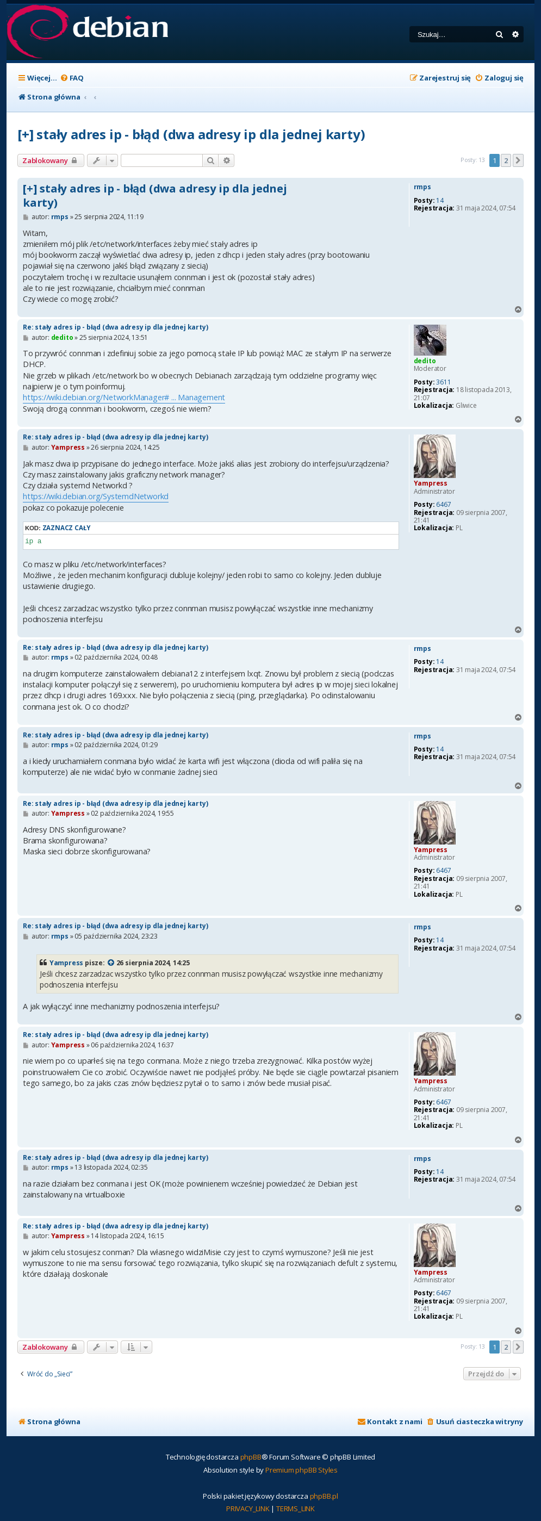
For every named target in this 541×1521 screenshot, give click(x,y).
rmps (422, 187)
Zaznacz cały (66, 528)
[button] (518, 160)
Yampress (430, 483)
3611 (443, 382)
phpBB (251, 1457)
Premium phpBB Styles (301, 1470)
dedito (425, 360)
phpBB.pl (324, 1496)
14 (440, 200)
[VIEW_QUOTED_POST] (111, 963)
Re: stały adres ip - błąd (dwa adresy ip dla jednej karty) (115, 327)
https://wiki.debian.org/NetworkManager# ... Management (124, 397)
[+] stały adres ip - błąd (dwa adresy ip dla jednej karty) (191, 134)
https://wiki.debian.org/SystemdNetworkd (96, 496)
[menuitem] (72, 78)
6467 (443, 504)
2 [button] (506, 160)
